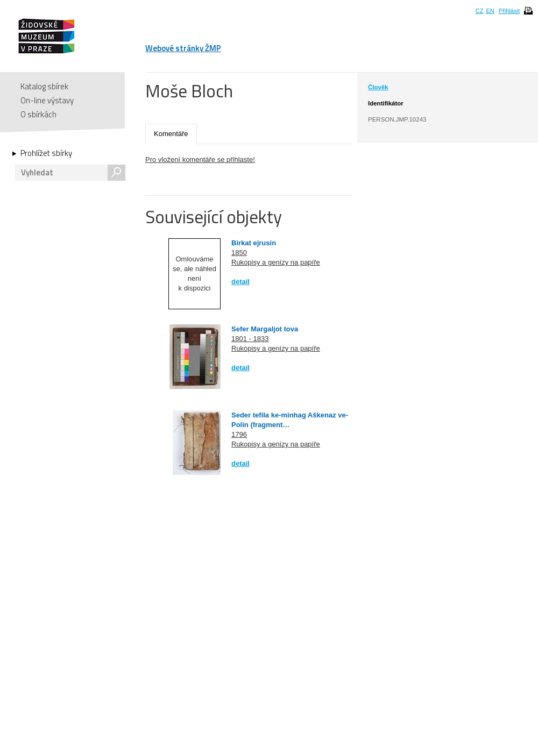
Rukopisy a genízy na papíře (275, 262)
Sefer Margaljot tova (264, 329)
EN (490, 11)
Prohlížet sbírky (46, 153)
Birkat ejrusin (253, 243)
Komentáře (171, 134)
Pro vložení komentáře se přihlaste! (200, 159)
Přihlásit (509, 11)
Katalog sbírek (44, 86)
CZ (480, 11)
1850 (239, 253)
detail (240, 282)
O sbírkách (38, 114)
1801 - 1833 (249, 339)
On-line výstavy (47, 100)
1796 (239, 434)
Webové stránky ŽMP (183, 48)
